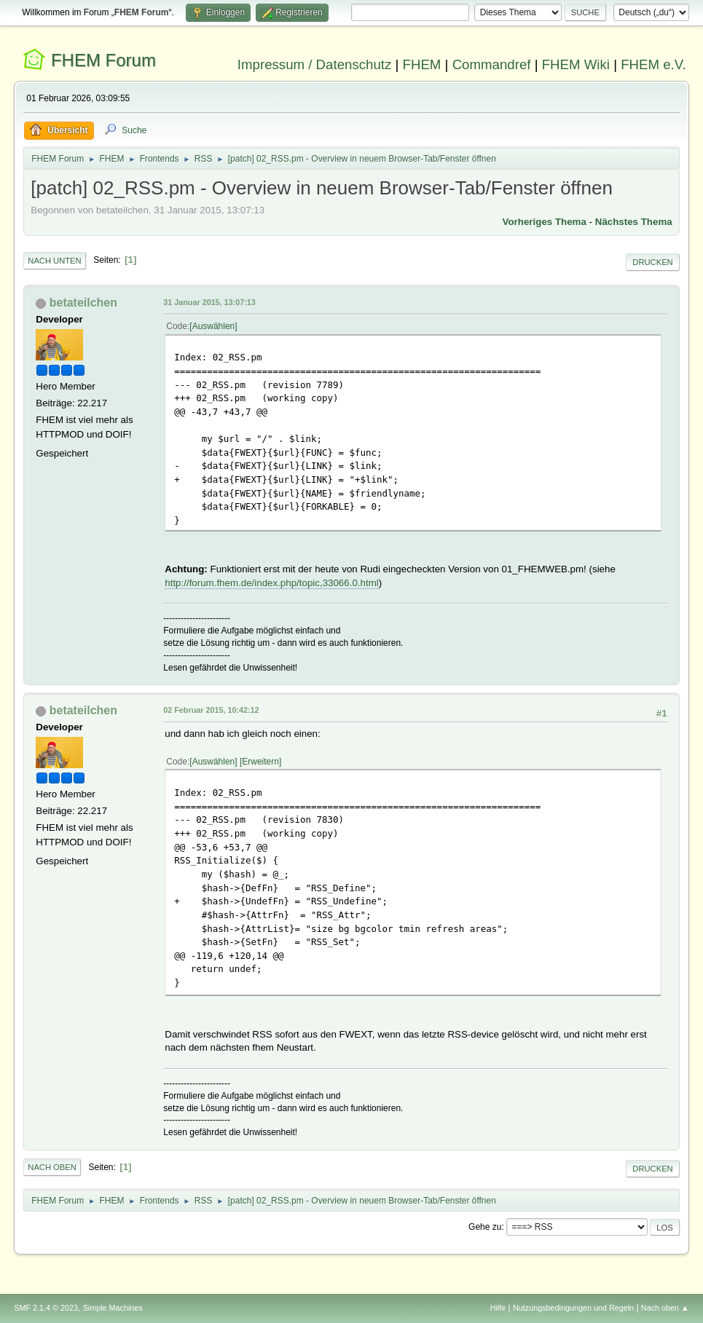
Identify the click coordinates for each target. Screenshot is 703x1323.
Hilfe (498, 1307)
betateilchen (83, 302)
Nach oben (52, 1167)
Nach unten (54, 260)
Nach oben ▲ (665, 1307)
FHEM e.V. (653, 64)
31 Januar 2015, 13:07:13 (209, 302)
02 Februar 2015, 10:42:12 (211, 710)
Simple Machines (113, 1307)
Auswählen (213, 326)
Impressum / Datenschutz (314, 64)
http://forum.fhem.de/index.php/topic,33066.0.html (271, 582)
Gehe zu (484, 1227)
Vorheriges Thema (544, 221)
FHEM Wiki (576, 64)
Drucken (652, 262)
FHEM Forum (103, 60)
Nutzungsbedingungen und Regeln (573, 1307)
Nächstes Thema (633, 221)
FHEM (422, 64)
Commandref (491, 64)
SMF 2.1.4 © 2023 (46, 1307)
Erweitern (260, 762)
